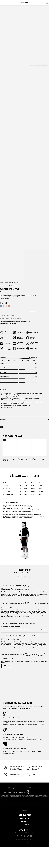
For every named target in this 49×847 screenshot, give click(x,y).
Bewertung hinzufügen (24, 577)
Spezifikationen (24, 390)
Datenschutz (24, 812)
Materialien (24, 419)
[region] (24, 497)
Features (24, 414)
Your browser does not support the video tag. (24, 683)
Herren (31, 791)
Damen (31, 793)
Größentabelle (32, 311)
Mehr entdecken (4, 298)
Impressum (24, 810)
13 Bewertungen (14, 285)
